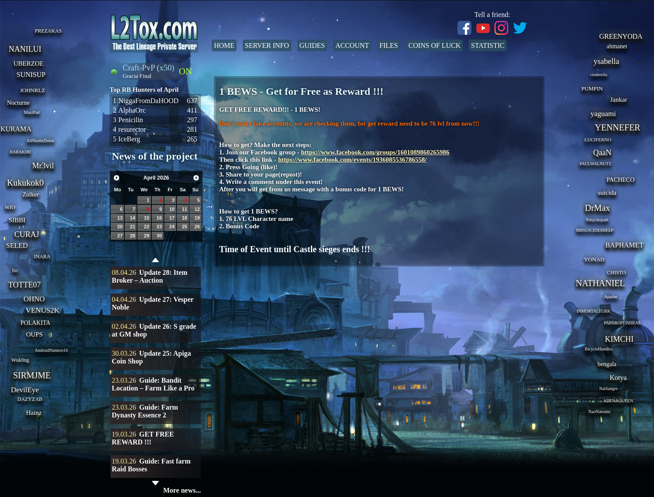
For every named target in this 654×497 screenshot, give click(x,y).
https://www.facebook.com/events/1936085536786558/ (352, 159)
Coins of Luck (434, 45)
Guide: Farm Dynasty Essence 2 (145, 411)
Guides (312, 45)
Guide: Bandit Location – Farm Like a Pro (153, 384)
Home (224, 45)
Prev (116, 177)
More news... (182, 490)
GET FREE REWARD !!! (143, 438)
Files (389, 45)
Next (196, 177)
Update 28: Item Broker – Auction (149, 276)
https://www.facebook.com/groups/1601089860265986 (375, 152)
